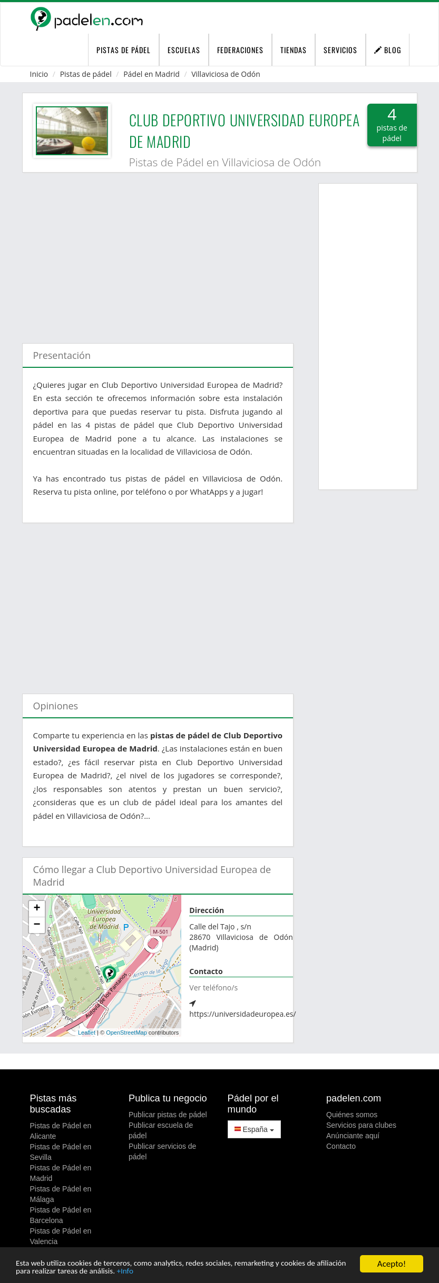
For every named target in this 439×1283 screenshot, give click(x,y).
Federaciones (240, 49)
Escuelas (184, 49)
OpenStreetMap (126, 1032)
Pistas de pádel (86, 74)
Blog (387, 49)
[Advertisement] (158, 252)
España (254, 1129)
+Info (173, 1271)
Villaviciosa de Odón (225, 74)
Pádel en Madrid (151, 74)
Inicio (39, 74)
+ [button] (36, 909)
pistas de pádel (123, 49)
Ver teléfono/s (213, 988)
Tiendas (293, 49)
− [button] (36, 925)
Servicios (340, 49)
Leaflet (86, 1032)
